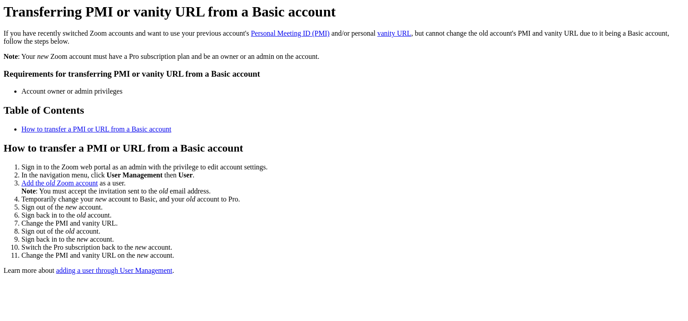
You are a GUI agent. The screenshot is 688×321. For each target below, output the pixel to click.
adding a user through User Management (114, 270)
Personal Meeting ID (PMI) (290, 33)
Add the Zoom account (59, 183)
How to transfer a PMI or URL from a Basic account (96, 129)
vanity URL (394, 33)
